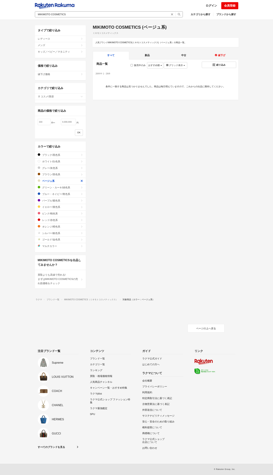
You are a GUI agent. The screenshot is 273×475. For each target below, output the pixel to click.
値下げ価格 (60, 74)
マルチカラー (60, 246)
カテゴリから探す (200, 14)
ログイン (211, 5)
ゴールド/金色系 (60, 239)
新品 (147, 55)
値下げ (220, 55)
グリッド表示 (175, 65)
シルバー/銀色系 (60, 233)
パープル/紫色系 (60, 200)
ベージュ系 (60, 180)
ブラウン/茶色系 (60, 174)
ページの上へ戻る (206, 328)
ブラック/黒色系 (60, 154)
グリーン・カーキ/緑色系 (60, 187)
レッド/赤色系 (60, 219)
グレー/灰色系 (60, 167)
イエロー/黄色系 (60, 206)
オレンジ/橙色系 (60, 226)
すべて (111, 55)
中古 (183, 55)
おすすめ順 (155, 65)
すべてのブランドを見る (51, 447)
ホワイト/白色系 (60, 161)
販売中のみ (138, 65)
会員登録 (229, 5)
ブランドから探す (226, 14)
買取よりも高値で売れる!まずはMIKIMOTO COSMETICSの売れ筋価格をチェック (60, 279)
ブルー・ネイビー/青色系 (60, 193)
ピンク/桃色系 (60, 213)
